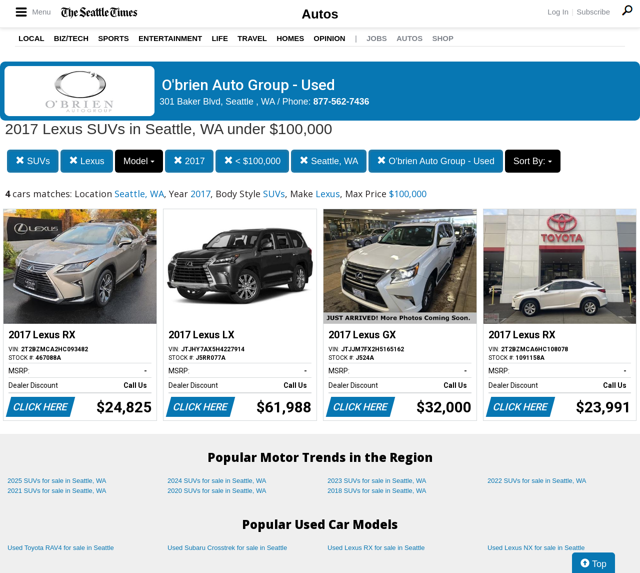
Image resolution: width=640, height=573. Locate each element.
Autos (320, 14)
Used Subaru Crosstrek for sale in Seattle (227, 547)
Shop (443, 38)
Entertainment (170, 38)
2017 (189, 161)
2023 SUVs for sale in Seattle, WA (377, 480)
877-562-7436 (342, 102)
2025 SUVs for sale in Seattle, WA (57, 480)
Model (139, 161)
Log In (558, 12)
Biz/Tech (71, 38)
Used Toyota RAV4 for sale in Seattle (61, 547)
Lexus (86, 161)
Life (220, 38)
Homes (290, 38)
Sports (113, 38)
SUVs (33, 161)
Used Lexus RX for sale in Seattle (376, 547)
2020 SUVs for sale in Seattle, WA (217, 490)
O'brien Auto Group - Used (435, 161)
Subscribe (593, 12)
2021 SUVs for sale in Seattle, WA (57, 490)
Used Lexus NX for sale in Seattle (536, 547)
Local (31, 38)
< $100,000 (252, 161)
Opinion (329, 38)
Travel (252, 38)
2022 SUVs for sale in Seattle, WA (537, 480)
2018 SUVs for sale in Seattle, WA (377, 490)
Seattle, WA (329, 161)
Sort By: (533, 161)
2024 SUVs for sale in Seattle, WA (217, 480)
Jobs (376, 38)
